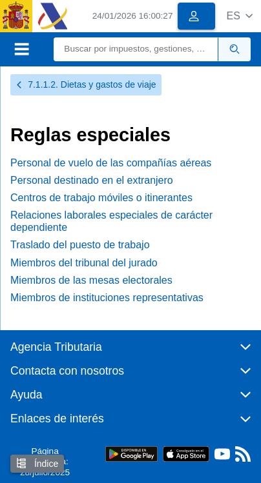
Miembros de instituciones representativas (107, 297)
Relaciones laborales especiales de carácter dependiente (111, 221)
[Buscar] (136, 49)
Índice (37, 463)
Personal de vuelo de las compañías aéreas (110, 162)
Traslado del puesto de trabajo (80, 244)
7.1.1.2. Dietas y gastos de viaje (86, 84)
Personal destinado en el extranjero (91, 180)
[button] (239, 15)
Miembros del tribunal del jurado (84, 262)
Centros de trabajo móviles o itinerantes (101, 197)
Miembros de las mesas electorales (91, 280)
